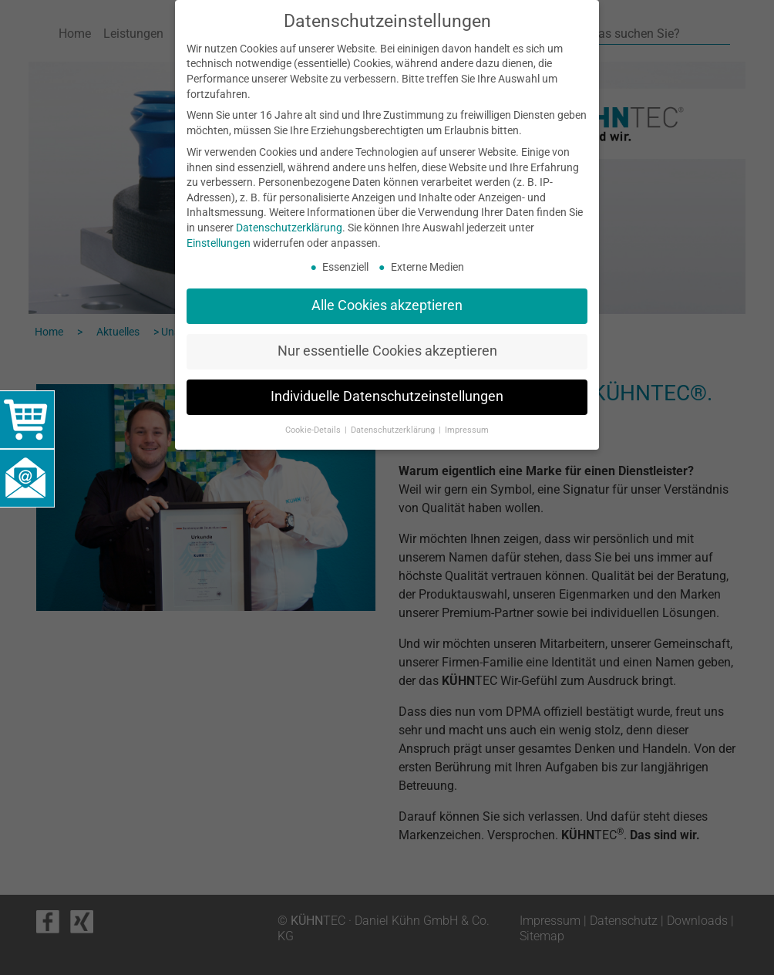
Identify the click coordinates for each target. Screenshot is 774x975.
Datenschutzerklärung (289, 227)
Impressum (467, 430)
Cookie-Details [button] (314, 430)
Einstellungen (219, 243)
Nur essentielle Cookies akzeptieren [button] (387, 351)
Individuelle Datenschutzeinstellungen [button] (387, 396)
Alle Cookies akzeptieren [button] (387, 305)
